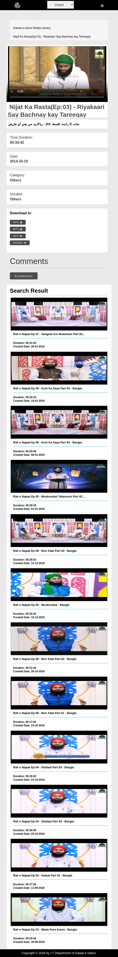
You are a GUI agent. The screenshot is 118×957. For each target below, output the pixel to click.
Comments (24, 276)
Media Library (42, 28)
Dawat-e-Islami (22, 28)
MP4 (17, 222)
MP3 (17, 229)
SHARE (19, 243)
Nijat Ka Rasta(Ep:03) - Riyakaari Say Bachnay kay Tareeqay (52, 36)
